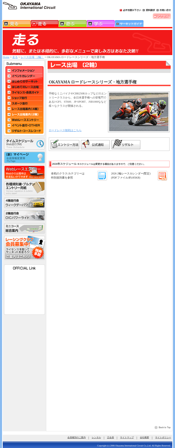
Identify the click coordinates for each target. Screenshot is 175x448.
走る (15, 57)
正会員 (110, 437)
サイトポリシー (163, 437)
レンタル (96, 437)
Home (6, 57)
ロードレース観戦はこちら (65, 130)
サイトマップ (127, 437)
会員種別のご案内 (76, 437)
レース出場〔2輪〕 (32, 57)
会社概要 (144, 437)
